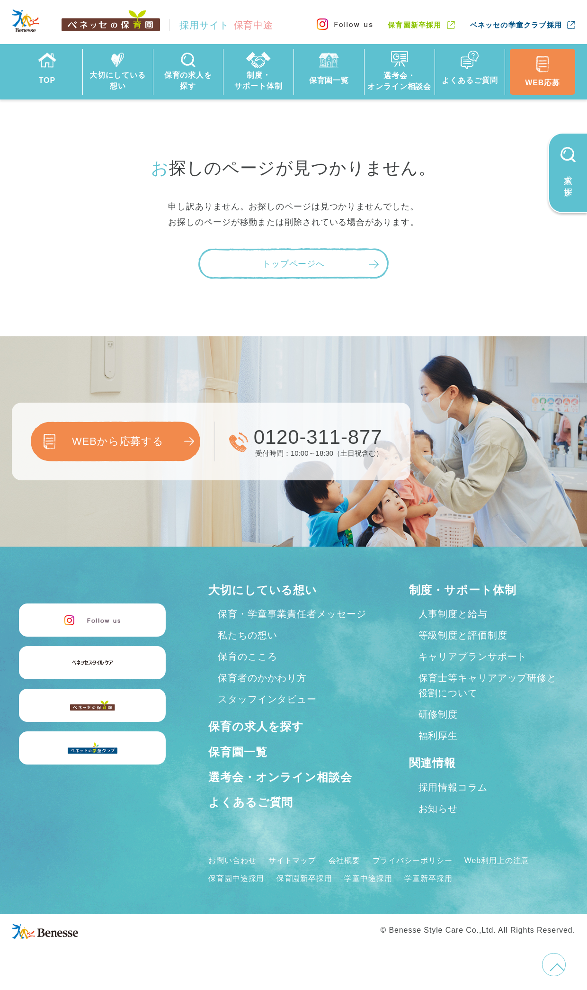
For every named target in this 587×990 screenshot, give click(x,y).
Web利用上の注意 (496, 860)
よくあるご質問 (250, 802)
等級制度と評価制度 (462, 635)
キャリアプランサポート (472, 656)
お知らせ (438, 808)
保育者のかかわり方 (262, 678)
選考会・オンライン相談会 (280, 777)
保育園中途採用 (236, 878)
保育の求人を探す (256, 726)
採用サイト (226, 25)
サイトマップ (292, 860)
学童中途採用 (368, 878)
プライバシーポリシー (413, 860)
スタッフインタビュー (267, 699)
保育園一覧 (237, 752)
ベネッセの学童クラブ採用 (516, 25)
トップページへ (293, 264)
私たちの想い (247, 635)
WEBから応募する (118, 441)
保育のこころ (247, 656)
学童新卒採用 (428, 878)
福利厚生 (438, 735)
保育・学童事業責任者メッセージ (292, 614)
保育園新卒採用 (414, 25)
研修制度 (438, 714)
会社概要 (345, 860)
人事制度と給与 (453, 614)
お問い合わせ (232, 860)
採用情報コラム (453, 787)
